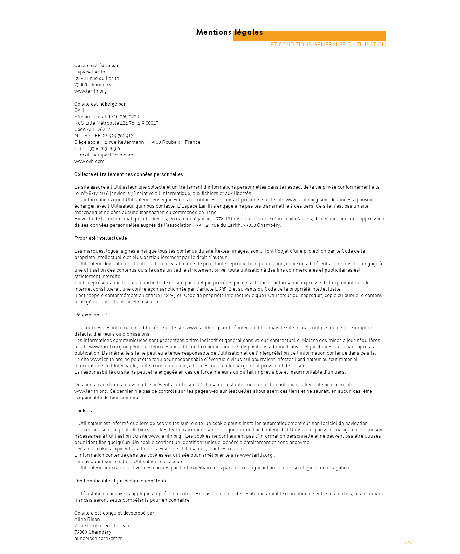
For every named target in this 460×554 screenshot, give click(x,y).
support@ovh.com (113, 154)
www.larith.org (90, 90)
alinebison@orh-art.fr (98, 538)
